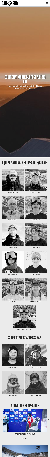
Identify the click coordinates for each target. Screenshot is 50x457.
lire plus (25, 438)
